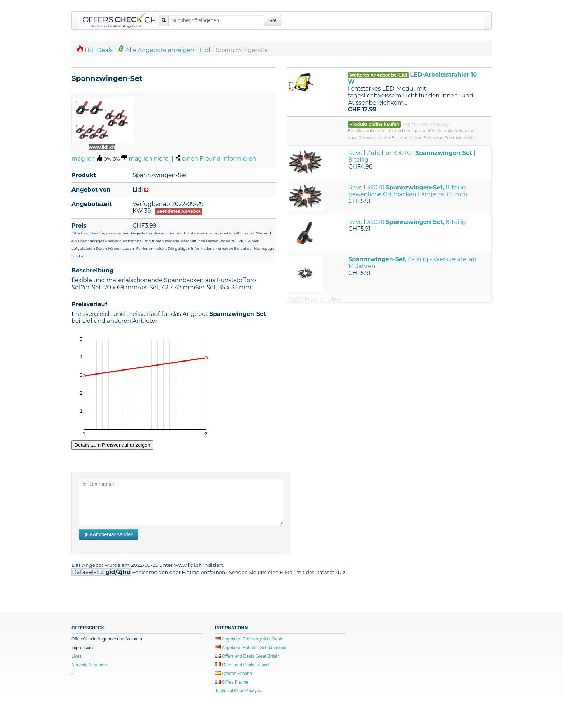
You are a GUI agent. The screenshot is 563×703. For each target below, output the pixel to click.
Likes (76, 656)
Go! (272, 20)
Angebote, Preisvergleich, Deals (249, 639)
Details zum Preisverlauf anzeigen (112, 445)
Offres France (231, 682)
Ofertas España (233, 673)
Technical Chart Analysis (238, 690)
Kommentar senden (108, 534)
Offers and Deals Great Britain (247, 656)
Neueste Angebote (89, 664)
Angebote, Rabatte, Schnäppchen (251, 647)
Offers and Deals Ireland (242, 664)
